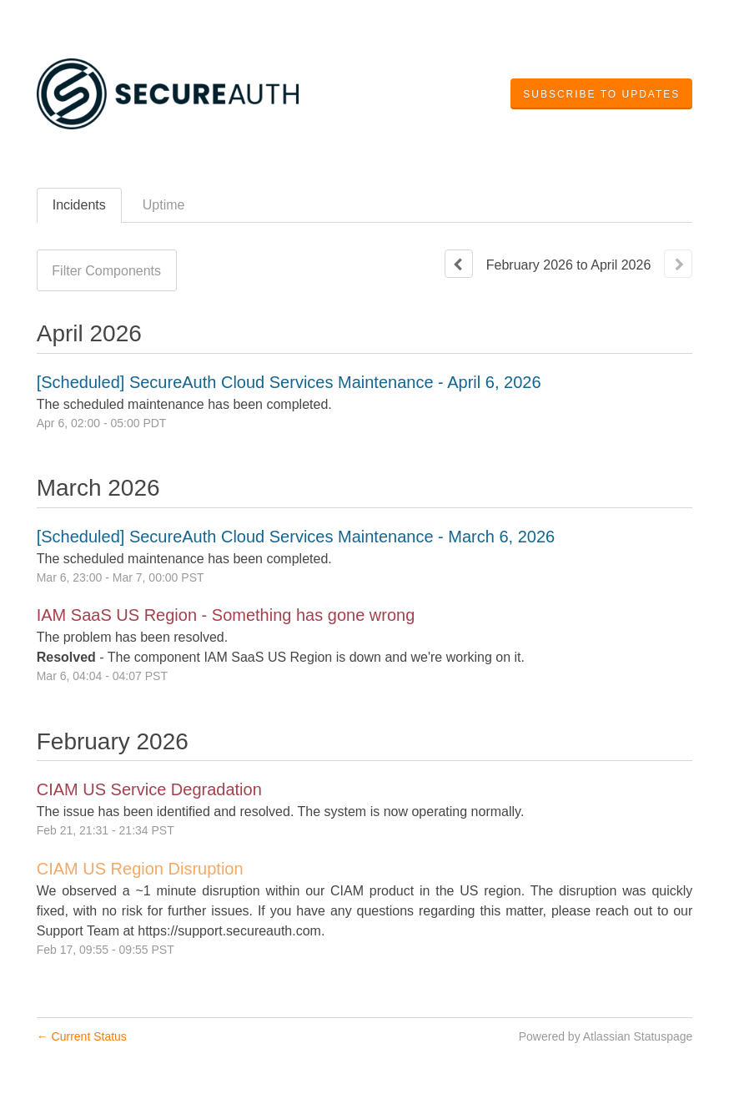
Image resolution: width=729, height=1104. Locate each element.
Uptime (164, 205)
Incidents (79, 205)
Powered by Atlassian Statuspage (606, 1036)
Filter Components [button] (106, 271)
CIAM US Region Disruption (140, 869)
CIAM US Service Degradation (149, 789)
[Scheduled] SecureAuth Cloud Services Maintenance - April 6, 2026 (289, 382)
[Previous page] (459, 264)
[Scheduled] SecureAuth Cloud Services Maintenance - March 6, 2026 (296, 536)
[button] (601, 94)
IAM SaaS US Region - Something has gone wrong (226, 615)
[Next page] (678, 264)
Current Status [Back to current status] (82, 1036)
